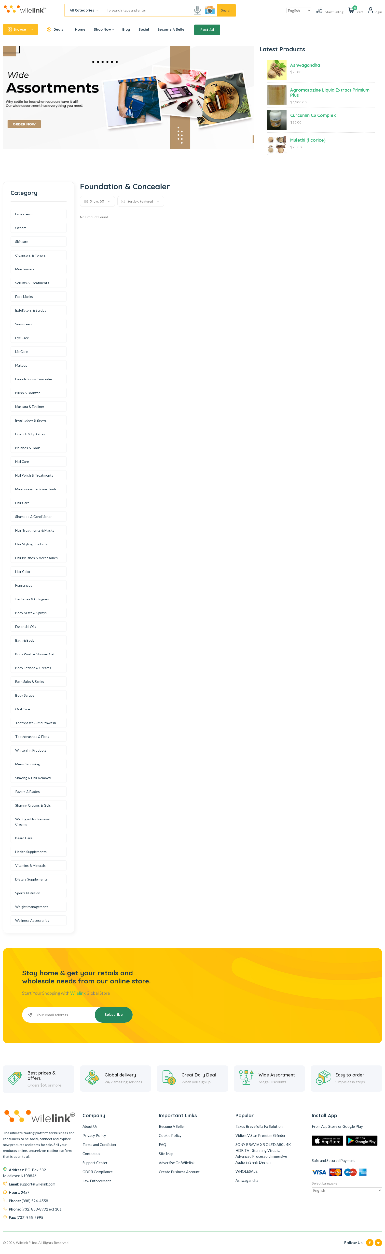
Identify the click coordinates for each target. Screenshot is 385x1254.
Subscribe (114, 1014)
